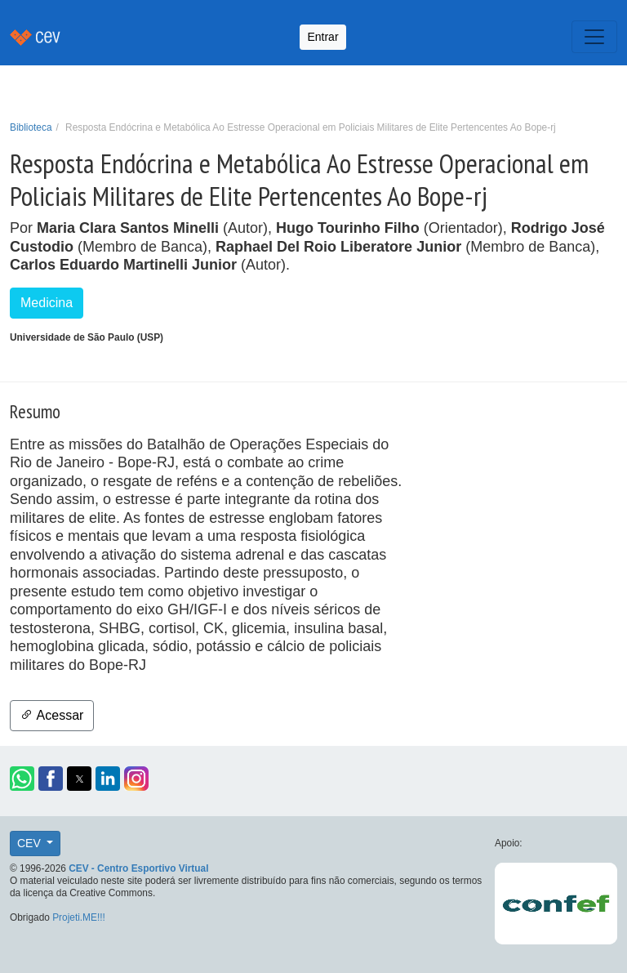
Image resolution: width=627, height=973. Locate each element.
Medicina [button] (46, 303)
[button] (22, 778)
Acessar (51, 715)
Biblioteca (31, 127)
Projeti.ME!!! (78, 917)
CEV (30, 843)
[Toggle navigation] (594, 36)
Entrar (322, 36)
